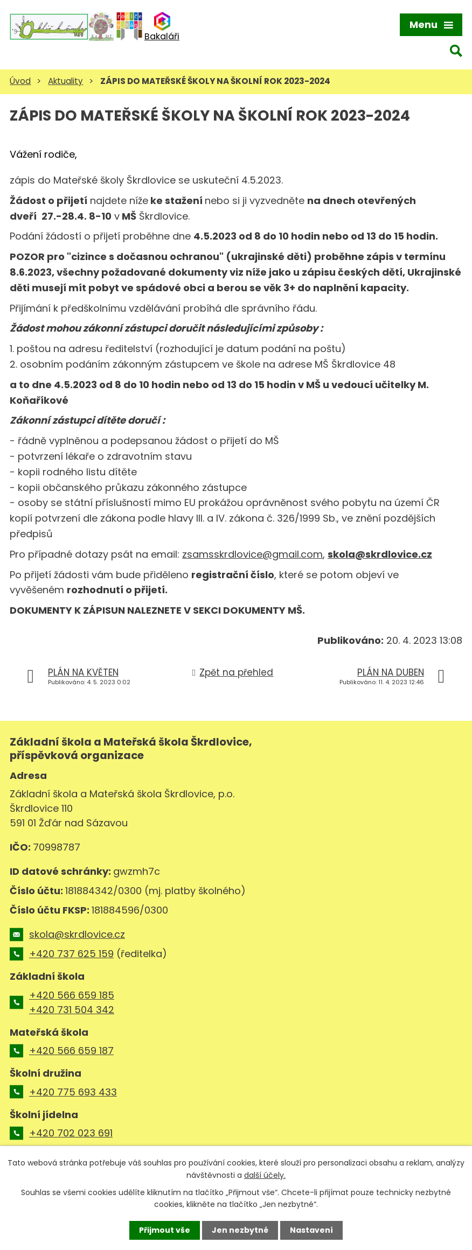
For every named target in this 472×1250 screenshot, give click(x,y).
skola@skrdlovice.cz (380, 554)
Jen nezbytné (240, 1230)
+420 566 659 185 (71, 995)
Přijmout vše (164, 1230)
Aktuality (65, 81)
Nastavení (311, 1230)
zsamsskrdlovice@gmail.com (252, 554)
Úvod (20, 81)
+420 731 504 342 (71, 1009)
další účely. (265, 1174)
